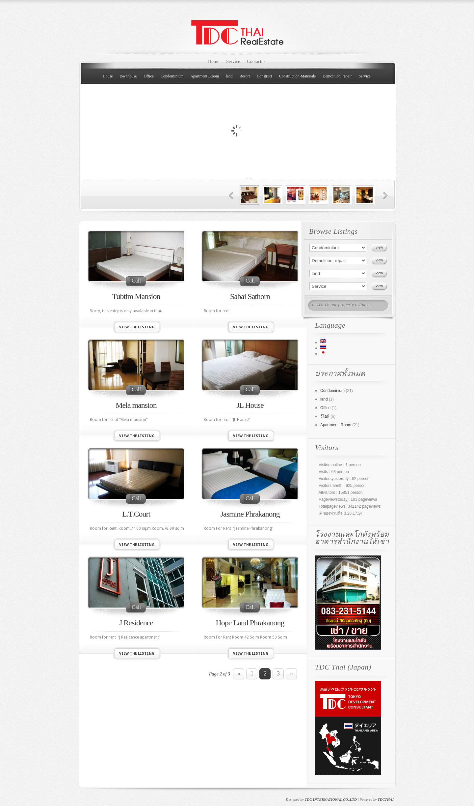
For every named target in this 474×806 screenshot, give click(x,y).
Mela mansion (136, 405)
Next (385, 196)
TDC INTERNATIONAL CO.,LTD (331, 799)
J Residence (136, 622)
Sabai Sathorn (250, 296)
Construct (264, 76)
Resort (245, 76)
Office (149, 76)
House (108, 76)
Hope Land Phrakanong (250, 622)
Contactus (256, 61)
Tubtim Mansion (136, 296)
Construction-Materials (297, 76)
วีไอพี (324, 416)
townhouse (128, 76)
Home (213, 61)
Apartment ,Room (204, 76)
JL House (249, 405)
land (229, 76)
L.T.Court (136, 514)
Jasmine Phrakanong (250, 514)
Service (233, 61)
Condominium (172, 76)
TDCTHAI (386, 799)
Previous (231, 196)
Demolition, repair (337, 76)
